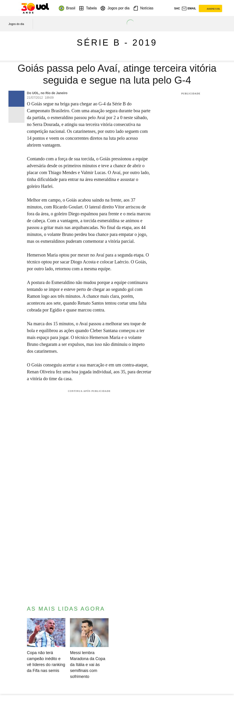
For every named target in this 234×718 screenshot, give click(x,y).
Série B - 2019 (117, 42)
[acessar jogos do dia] (19, 24)
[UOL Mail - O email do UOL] (188, 8)
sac (177, 8)
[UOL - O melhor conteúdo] (35, 8)
